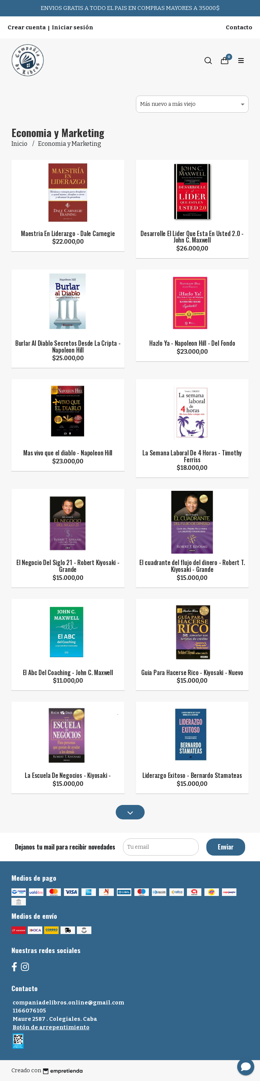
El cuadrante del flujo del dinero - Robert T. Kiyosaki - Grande (192, 566)
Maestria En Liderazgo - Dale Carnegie (68, 233)
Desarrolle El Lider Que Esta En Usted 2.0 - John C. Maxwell (192, 237)
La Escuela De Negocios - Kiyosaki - (68, 775)
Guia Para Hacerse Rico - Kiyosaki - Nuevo (192, 672)
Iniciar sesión (72, 27)
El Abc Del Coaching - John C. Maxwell (68, 672)
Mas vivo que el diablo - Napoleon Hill (67, 452)
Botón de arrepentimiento (51, 1027)
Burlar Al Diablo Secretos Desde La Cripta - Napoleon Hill (68, 346)
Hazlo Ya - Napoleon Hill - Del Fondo (192, 343)
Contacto (239, 27)
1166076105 (29, 1011)
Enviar (226, 846)
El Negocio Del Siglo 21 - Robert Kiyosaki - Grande (68, 566)
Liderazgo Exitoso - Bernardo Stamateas (192, 775)
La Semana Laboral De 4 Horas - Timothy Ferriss (192, 456)
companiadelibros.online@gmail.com (68, 1003)
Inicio (20, 143)
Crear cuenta (27, 27)
